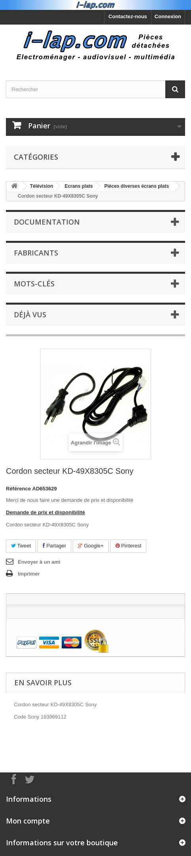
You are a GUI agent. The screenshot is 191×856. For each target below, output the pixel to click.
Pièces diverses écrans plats (136, 186)
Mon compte (28, 820)
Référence (18, 489)
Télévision (41, 186)
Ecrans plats (78, 186)
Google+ (91, 546)
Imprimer (29, 574)
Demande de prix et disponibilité (45, 512)
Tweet (21, 546)
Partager (54, 546)
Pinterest (128, 546)
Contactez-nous (127, 16)
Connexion (168, 16)
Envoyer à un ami (39, 562)
